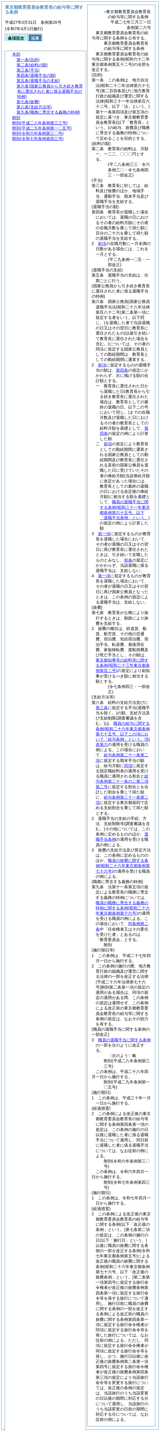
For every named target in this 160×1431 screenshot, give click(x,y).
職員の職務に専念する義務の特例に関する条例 (123, 908)
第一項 (104, 533)
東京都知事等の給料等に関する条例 (123, 665)
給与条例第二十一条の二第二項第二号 (122, 781)
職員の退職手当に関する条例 (124, 1040)
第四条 (122, 370)
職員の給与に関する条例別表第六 (123, 734)
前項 (102, 243)
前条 (128, 560)
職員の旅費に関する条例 (123, 865)
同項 (128, 765)
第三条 (102, 707)
